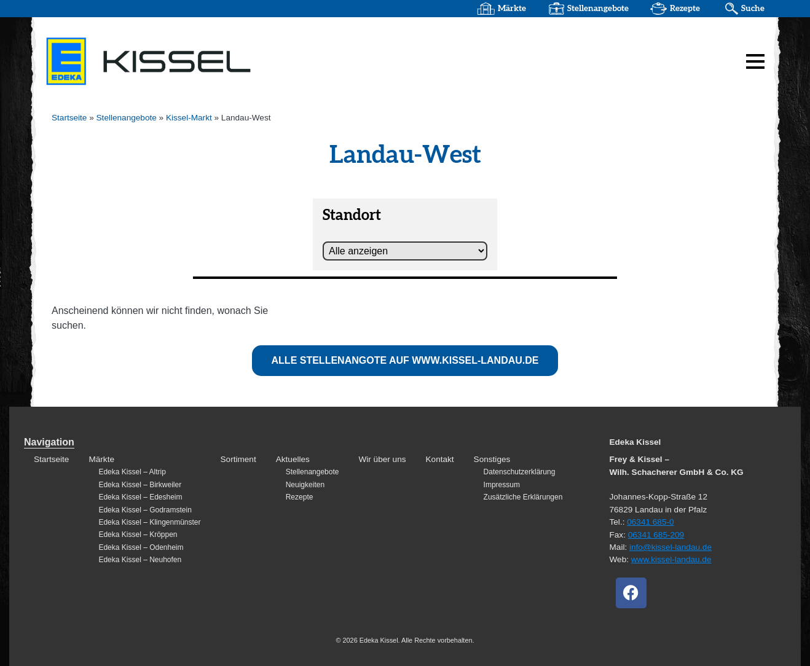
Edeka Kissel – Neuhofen (139, 559)
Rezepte (685, 8)
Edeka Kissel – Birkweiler (139, 484)
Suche (753, 8)
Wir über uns (382, 459)
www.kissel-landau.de (671, 559)
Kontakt (440, 459)
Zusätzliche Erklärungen (523, 497)
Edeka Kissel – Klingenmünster (149, 522)
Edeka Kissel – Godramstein (144, 510)
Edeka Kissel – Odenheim (140, 547)
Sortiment (238, 459)
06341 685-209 (656, 534)
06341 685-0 (650, 522)
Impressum (502, 484)
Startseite (69, 117)
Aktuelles (293, 459)
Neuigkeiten (305, 484)
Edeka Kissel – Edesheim (140, 497)
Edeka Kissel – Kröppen (137, 534)
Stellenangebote (598, 8)
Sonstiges (492, 459)
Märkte (512, 8)
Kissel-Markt (189, 117)
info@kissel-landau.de (670, 547)
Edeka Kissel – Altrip (131, 472)
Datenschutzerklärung (520, 472)
